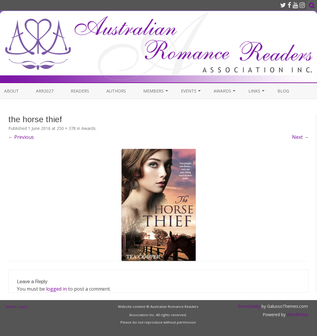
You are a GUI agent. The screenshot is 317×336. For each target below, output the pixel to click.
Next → (300, 137)
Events (188, 91)
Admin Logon (16, 306)
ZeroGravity (249, 306)
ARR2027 (44, 91)
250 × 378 (66, 128)
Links (254, 91)
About (11, 91)
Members (153, 91)
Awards (222, 91)
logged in (56, 289)
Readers (80, 91)
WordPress (297, 314)
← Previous (21, 137)
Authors (116, 91)
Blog (283, 91)
